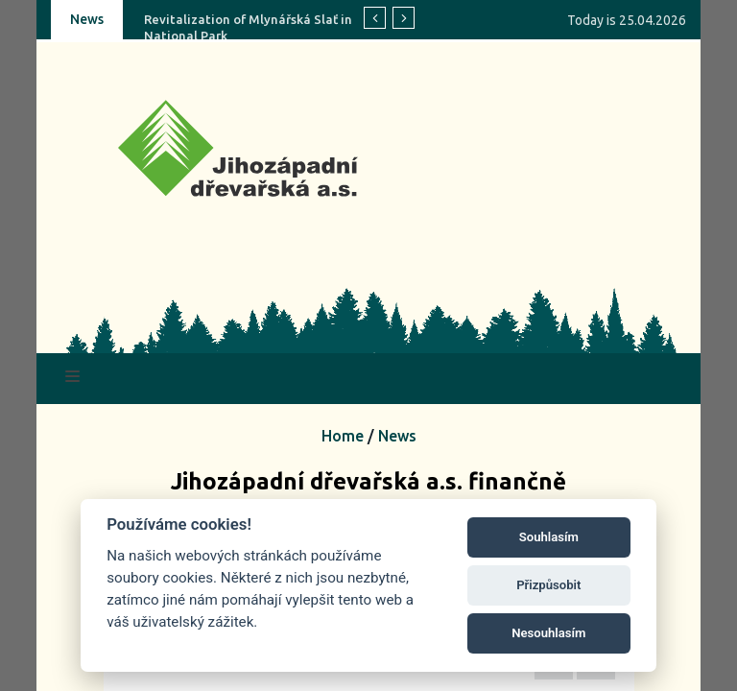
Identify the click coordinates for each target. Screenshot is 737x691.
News (397, 435)
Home (342, 435)
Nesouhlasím (548, 633)
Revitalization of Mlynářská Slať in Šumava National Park (273, 27)
